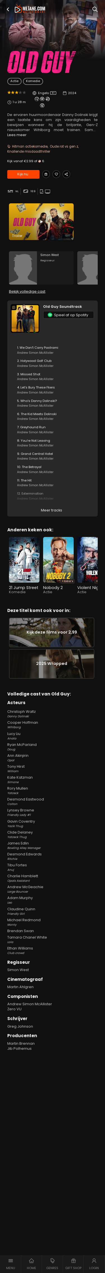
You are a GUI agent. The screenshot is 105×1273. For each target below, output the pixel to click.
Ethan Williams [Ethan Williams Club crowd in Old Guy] (52, 959)
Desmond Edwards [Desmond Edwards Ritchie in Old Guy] (52, 864)
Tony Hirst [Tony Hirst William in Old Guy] (52, 777)
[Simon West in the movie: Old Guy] (41, 270)
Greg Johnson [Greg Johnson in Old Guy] (20, 1034)
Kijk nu (22, 174)
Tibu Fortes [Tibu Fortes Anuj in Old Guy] (52, 875)
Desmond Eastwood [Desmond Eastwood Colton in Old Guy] (52, 809)
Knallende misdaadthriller (28, 151)
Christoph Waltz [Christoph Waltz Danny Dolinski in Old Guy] (52, 722)
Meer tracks (51, 513)
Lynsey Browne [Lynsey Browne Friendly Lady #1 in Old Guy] (52, 820)
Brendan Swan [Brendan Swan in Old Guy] (20, 939)
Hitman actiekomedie (30, 146)
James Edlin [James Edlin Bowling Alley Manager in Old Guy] (52, 853)
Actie (14, 81)
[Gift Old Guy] (46, 174)
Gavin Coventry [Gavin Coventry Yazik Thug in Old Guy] (52, 831)
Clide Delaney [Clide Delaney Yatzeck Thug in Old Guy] (52, 843)
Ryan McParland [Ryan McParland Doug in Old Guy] (52, 755)
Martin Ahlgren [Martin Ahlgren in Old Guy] (20, 995)
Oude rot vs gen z (64, 146)
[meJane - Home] (30, 9)
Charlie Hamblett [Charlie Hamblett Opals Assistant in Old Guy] (52, 886)
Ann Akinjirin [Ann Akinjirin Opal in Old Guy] (52, 766)
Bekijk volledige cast (27, 294)
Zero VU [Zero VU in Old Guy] (14, 1017)
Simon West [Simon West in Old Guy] (18, 978)
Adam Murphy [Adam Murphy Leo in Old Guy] (52, 908)
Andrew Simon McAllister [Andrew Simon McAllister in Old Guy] (29, 1012)
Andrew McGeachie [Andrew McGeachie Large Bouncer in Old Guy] (52, 897)
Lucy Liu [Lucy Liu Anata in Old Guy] (52, 744)
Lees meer (17, 134)
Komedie (33, 81)
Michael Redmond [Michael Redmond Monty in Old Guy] (52, 930)
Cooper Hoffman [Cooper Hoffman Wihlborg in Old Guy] (52, 733)
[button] (8, 9)
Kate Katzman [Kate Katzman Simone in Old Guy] (52, 788)
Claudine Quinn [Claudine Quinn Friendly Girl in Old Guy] (52, 919)
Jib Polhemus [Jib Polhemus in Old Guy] (19, 1056)
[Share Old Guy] (69, 174)
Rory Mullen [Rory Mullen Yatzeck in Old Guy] (52, 799)
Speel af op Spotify (68, 318)
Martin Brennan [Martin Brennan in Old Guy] (21, 1051)
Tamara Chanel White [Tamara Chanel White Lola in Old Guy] (52, 948)
